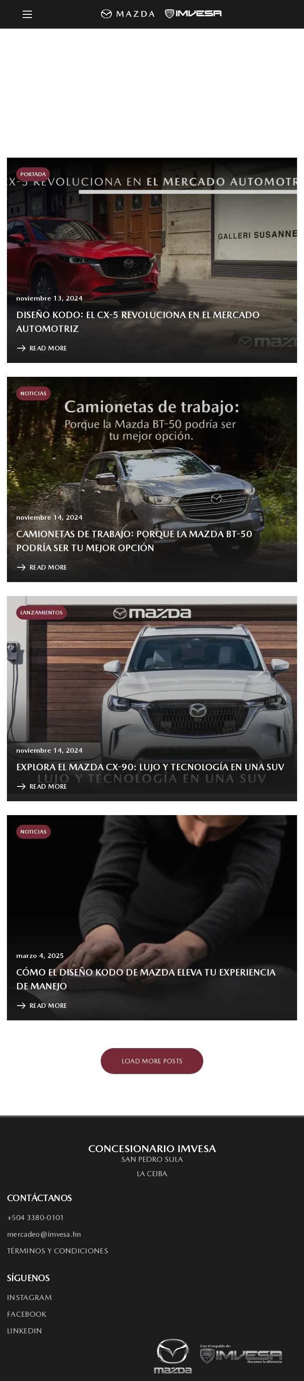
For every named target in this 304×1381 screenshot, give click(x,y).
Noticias (33, 393)
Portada (33, 174)
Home (110, 85)
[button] (152, 1159)
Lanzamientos (41, 612)
